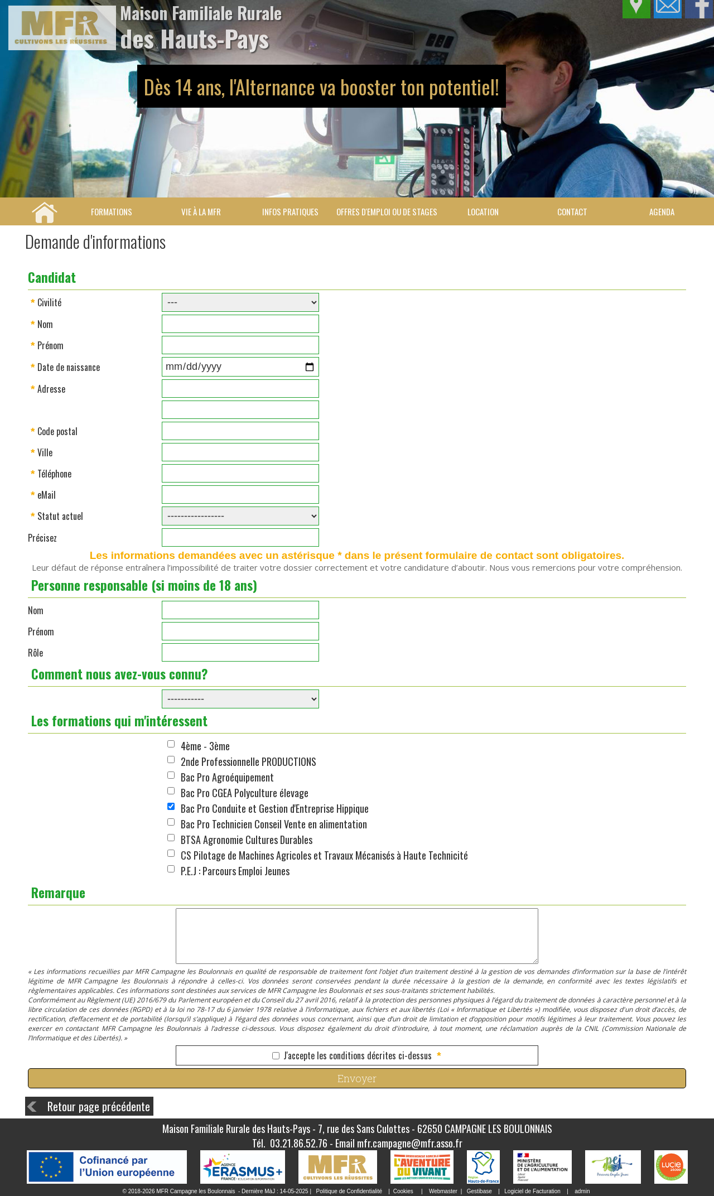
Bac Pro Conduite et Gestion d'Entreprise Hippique (275, 808)
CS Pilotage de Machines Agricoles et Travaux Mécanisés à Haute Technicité (324, 855)
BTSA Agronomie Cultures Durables (246, 839)
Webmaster (443, 1191)
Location (483, 211)
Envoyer (357, 1078)
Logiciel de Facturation (532, 1191)
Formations (111, 211)
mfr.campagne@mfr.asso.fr (409, 1143)
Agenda (661, 211)
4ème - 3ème (205, 746)
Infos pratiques (290, 211)
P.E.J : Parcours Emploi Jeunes (235, 871)
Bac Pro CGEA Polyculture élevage (244, 792)
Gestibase (479, 1191)
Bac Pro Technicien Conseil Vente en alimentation (274, 824)
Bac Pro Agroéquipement (227, 777)
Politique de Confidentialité (349, 1191)
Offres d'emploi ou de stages (386, 211)
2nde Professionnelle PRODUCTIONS (248, 761)
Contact (572, 211)
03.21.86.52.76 (298, 1143)
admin (582, 1191)
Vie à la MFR (201, 211)
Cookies (403, 1191)
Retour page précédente (98, 1106)
